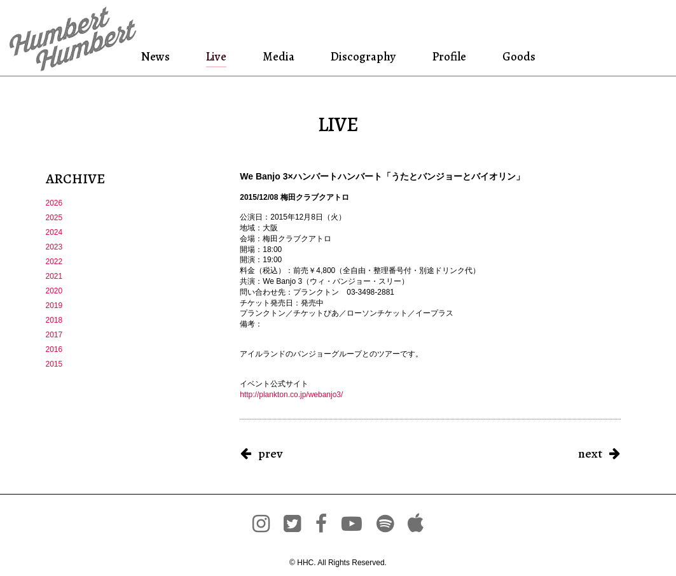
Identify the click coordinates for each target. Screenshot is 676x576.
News (157, 56)
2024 (54, 232)
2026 (54, 203)
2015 (54, 364)
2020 (54, 290)
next (590, 453)
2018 (54, 320)
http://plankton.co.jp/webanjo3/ (291, 394)
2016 (54, 349)
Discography (362, 56)
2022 (54, 261)
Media (276, 56)
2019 (54, 305)
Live (216, 56)
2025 (54, 217)
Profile (448, 56)
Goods (516, 56)
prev (270, 453)
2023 (54, 246)
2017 (54, 334)
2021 (54, 276)
